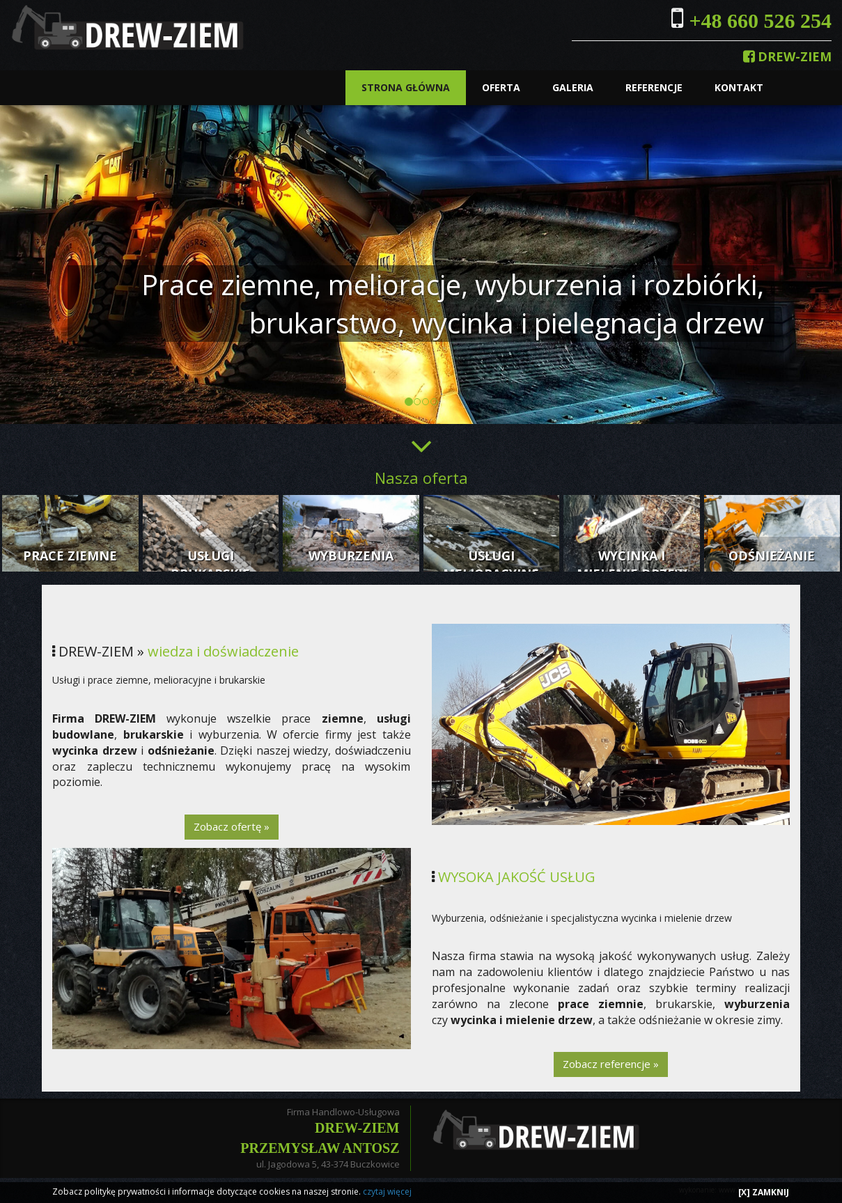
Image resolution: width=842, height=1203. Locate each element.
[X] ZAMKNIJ (763, 1192)
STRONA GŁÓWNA (405, 87)
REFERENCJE (654, 87)
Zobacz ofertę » (232, 826)
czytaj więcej (387, 1191)
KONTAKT (739, 87)
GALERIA (572, 87)
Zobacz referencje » (611, 1064)
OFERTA (501, 87)
